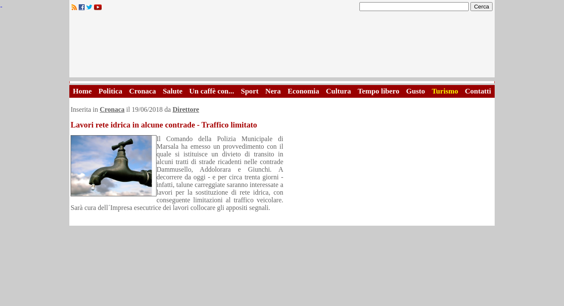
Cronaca (142, 91)
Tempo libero (378, 91)
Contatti (478, 91)
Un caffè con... (211, 91)
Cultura (338, 91)
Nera (273, 91)
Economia (303, 91)
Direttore (186, 109)
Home (82, 91)
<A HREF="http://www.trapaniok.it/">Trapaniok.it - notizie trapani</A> (282, 47)
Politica (110, 91)
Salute (172, 91)
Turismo (445, 91)
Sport (249, 91)
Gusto (415, 91)
